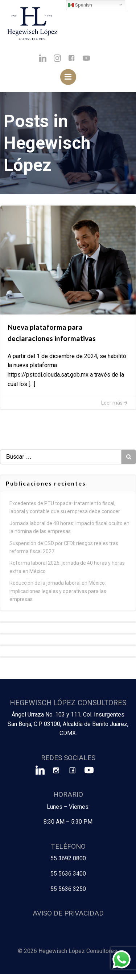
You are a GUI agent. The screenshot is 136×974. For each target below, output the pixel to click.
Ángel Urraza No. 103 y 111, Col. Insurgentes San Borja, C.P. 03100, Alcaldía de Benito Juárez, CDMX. (68, 723)
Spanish (80, 5)
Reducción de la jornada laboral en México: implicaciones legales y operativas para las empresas (57, 591)
